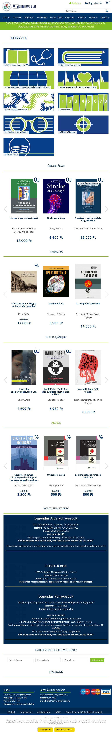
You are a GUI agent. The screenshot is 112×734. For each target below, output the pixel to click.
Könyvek (6, 21)
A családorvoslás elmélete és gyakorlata (88, 226)
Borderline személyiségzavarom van (24, 397)
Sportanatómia (56, 311)
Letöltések (93, 21)
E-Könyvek (17, 21)
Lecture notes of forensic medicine (88, 483)
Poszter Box (69, 21)
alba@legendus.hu (60, 538)
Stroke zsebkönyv (56, 225)
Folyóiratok (28, 21)
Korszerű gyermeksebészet (23, 225)
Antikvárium (41, 21)
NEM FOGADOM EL (64, 729)
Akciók (52, 21)
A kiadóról (82, 21)
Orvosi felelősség (56, 482)
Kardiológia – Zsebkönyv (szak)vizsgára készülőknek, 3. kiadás (56, 399)
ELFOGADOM (45, 729)
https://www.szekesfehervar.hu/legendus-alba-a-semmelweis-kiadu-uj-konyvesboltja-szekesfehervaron (56, 553)
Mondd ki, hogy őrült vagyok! (88, 397)
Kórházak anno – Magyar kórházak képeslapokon (24, 312)
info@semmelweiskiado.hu (60, 616)
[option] (24, 216)
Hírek (60, 21)
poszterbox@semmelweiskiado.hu (59, 586)
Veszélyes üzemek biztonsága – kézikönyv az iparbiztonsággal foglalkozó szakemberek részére (24, 487)
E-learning (105, 21)
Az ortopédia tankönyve (88, 311)
